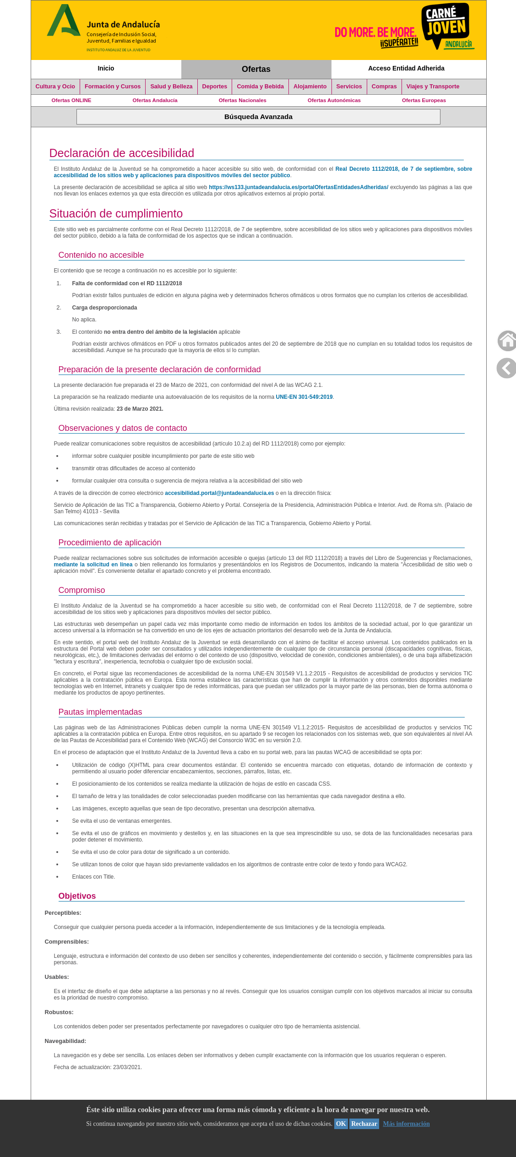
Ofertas (256, 69)
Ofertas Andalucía (155, 100)
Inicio (106, 68)
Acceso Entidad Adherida (406, 68)
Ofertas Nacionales (242, 100)
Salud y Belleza (171, 86)
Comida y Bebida (260, 86)
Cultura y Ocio (56, 86)
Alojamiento (309, 86)
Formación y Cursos (113, 86)
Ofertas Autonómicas (334, 100)
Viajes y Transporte (433, 86)
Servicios (349, 86)
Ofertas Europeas (424, 100)
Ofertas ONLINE (72, 100)
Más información (406, 1123)
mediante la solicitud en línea (93, 564)
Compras (384, 86)
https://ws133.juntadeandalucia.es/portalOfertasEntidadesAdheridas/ (298, 187)
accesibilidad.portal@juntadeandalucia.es (219, 493)
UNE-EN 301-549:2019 (304, 397)
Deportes (215, 86)
